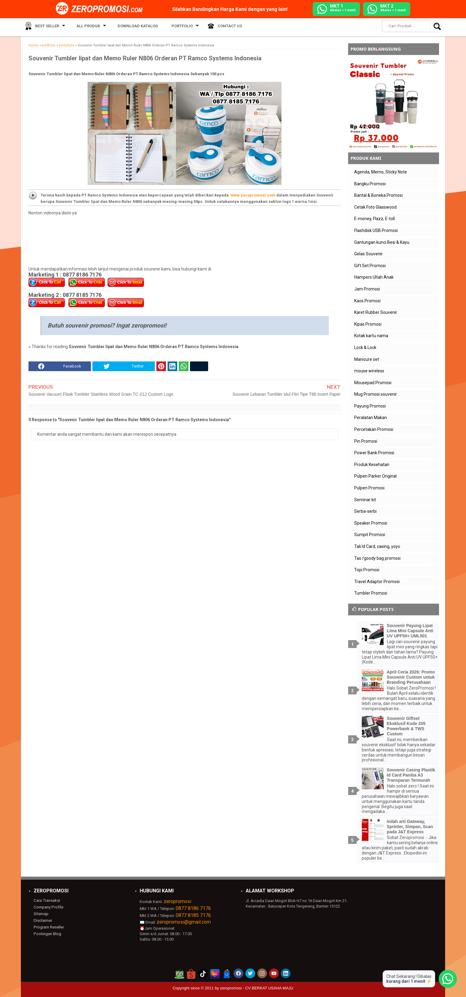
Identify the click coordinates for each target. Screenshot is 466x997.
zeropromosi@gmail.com (184, 922)
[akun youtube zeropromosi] (274, 973)
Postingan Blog (47, 933)
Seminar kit (365, 499)
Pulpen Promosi (369, 487)
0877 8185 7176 (193, 915)
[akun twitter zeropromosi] (250, 973)
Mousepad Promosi (372, 382)
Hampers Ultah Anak (374, 277)
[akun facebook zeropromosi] (238, 973)
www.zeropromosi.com (253, 195)
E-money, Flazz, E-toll (374, 218)
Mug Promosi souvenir (375, 394)
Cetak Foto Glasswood (375, 207)
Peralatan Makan (370, 417)
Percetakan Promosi (373, 429)
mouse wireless (369, 370)
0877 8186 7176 (193, 908)
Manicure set (366, 359)
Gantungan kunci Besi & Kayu (381, 242)
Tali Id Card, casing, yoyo (377, 546)
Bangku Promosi (370, 183)
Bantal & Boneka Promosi (378, 195)
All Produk (84, 27)
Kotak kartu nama (371, 335)
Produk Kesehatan (371, 464)
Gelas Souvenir (368, 253)
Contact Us (217, 27)
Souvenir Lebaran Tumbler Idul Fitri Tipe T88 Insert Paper (286, 394)
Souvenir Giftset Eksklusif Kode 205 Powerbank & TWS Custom (406, 726)
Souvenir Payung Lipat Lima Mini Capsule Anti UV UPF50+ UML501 (410, 630)
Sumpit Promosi (369, 534)
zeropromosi (177, 901)
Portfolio (171, 27)
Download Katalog (131, 27)
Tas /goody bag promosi (377, 558)
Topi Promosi (366, 569)
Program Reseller (48, 926)
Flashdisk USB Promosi (376, 230)
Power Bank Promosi (374, 452)
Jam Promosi (367, 289)
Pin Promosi (365, 441)
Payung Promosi (370, 406)
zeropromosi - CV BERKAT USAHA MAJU (256, 988)
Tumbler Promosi (370, 593)
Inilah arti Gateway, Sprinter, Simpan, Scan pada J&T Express (410, 826)
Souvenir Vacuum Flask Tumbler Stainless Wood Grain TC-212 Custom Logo (100, 394)
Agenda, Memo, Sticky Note (380, 172)
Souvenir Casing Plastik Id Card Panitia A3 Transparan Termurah (411, 775)
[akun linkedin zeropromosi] (286, 973)
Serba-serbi (365, 511)
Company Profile (48, 907)
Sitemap (41, 913)
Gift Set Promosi (370, 265)
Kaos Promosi (367, 300)
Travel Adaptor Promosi (377, 581)
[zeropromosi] (101, 8)
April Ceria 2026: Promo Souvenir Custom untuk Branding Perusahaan (411, 677)
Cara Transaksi (46, 900)
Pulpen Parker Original (375, 476)
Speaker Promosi (370, 523)
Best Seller (45, 27)
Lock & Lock (365, 347)
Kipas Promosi (367, 324)
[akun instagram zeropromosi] (262, 973)
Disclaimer (43, 920)
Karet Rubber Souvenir (375, 312)
